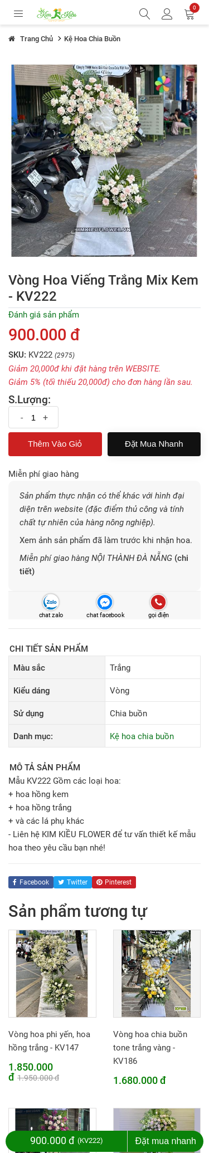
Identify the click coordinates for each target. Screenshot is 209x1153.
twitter (73, 882)
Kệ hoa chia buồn (142, 736)
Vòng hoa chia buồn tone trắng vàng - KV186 (150, 1047)
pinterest (114, 882)
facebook (31, 882)
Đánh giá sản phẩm (43, 315)
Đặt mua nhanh (154, 443)
